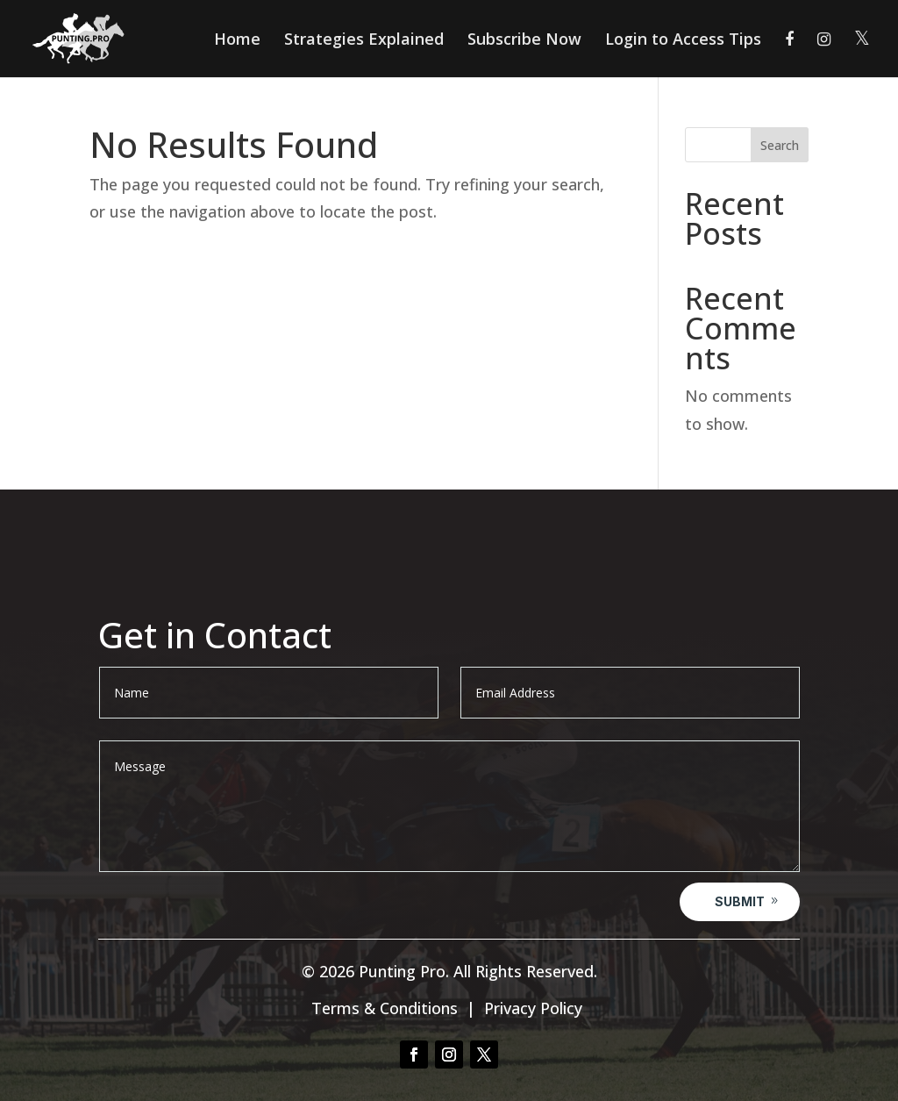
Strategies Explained (364, 40)
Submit (740, 901)
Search (779, 145)
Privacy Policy (533, 1008)
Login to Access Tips (683, 40)
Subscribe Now (524, 40)
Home (237, 40)
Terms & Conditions (384, 1008)
